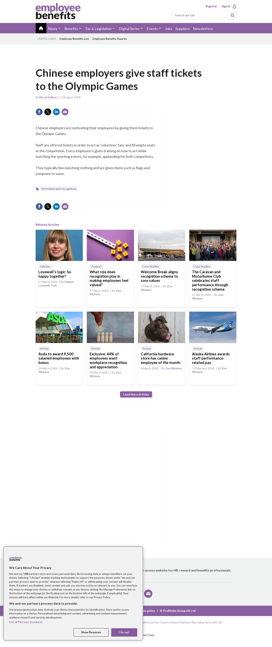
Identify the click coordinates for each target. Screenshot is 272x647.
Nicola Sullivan (48, 97)
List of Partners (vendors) (25, 622)
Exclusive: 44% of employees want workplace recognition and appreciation (108, 360)
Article (44, 348)
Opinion (45, 266)
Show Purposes (91, 632)
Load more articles (136, 394)
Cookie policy (146, 610)
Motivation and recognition (58, 188)
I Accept (124, 632)
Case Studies (150, 266)
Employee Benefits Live (74, 38)
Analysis (96, 266)
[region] (73, 593)
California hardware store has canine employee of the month (160, 358)
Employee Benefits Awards (110, 38)
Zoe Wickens (173, 368)
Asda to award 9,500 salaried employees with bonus (58, 358)
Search (232, 15)
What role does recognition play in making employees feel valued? (109, 278)
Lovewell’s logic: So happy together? (54, 274)
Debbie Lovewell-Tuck (56, 283)
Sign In (226, 6)
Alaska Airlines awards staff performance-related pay (211, 358)
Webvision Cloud (144, 635)
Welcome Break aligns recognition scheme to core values (159, 276)
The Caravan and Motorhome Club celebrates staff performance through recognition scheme (210, 280)
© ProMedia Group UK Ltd (178, 610)
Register (211, 6)
